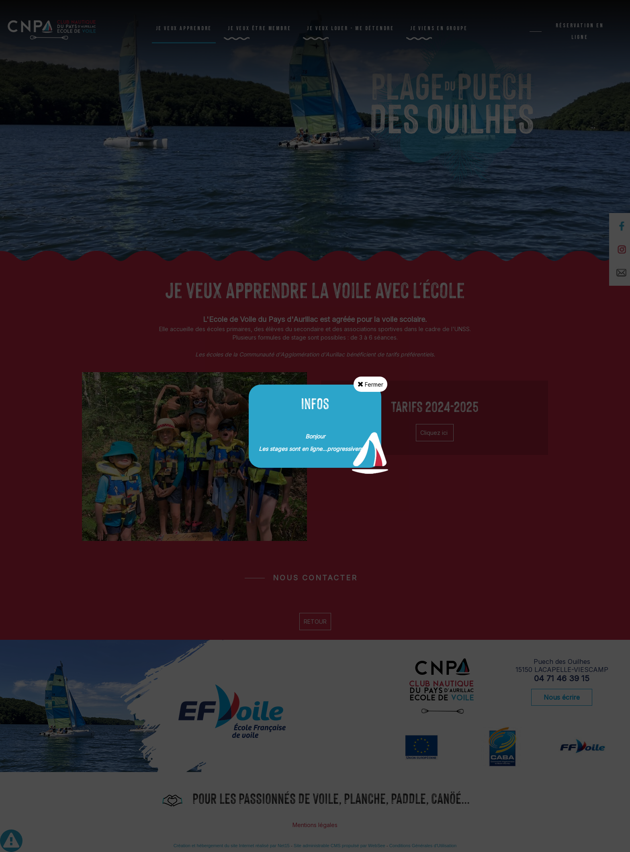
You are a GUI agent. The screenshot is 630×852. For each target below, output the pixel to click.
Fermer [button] (370, 384)
